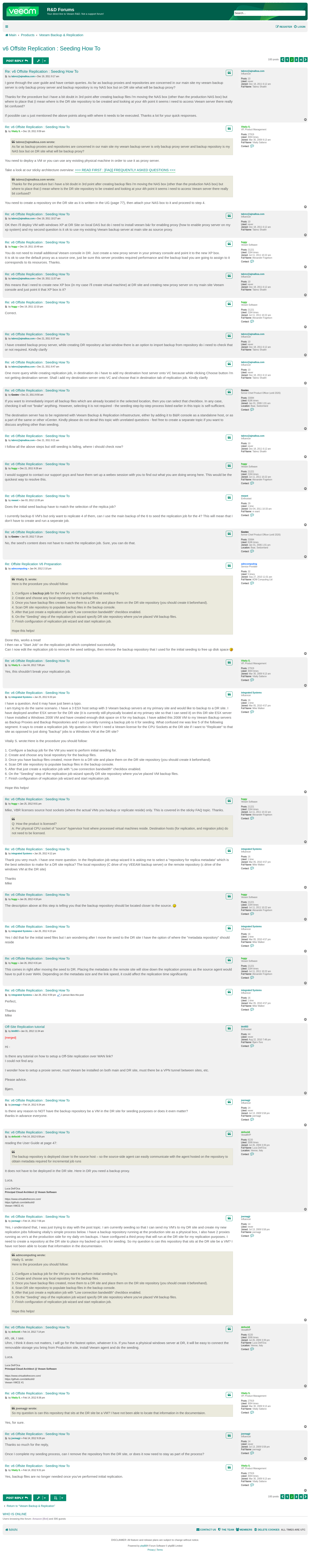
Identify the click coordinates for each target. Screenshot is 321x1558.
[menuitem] (299, 26)
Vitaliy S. (245, 127)
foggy (244, 242)
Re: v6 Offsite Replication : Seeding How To (41, 71)
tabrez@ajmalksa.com (252, 71)
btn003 (244, 1026)
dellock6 (245, 1132)
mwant (244, 496)
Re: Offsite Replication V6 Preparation (33, 564)
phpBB (143, 1546)
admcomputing (249, 564)
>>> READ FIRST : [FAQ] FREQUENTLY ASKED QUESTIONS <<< (125, 170)
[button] (282, 59)
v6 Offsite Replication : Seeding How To (51, 48)
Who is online (15, 1514)
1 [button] (287, 60)
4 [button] (301, 60)
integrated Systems (251, 692)
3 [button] (296, 60)
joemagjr (245, 1100)
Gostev (245, 390)
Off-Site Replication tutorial (25, 1027)
